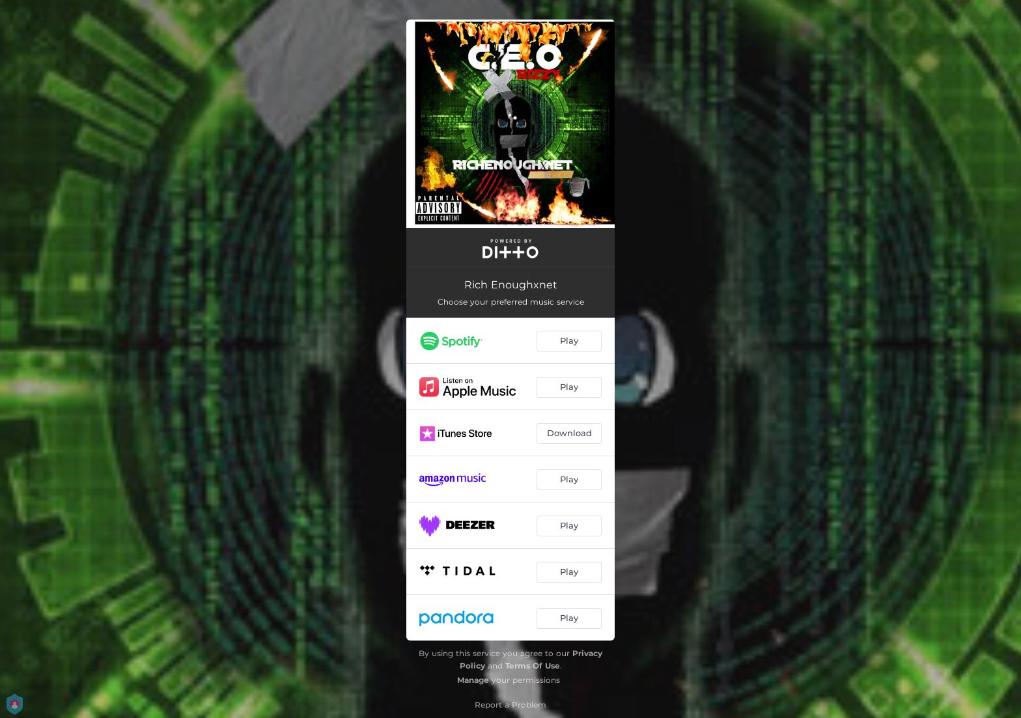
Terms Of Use (532, 665)
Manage (473, 680)
